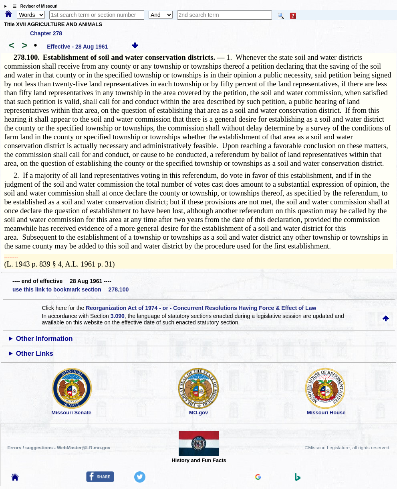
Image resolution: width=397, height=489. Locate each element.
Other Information (44, 338)
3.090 (118, 316)
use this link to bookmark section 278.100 (70, 289)
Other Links (34, 353)
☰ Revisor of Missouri (33, 6)
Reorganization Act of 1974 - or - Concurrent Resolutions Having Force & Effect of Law (201, 308)
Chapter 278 (46, 33)
